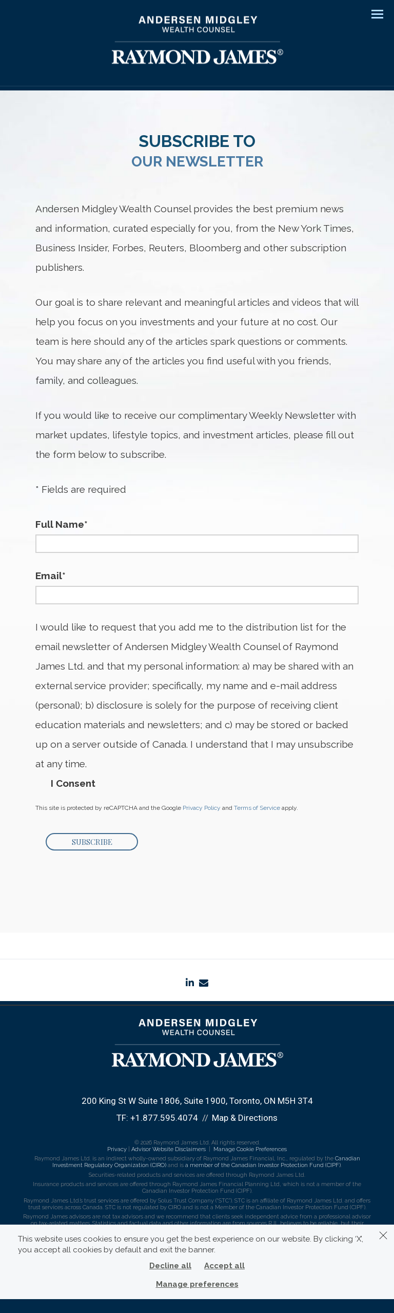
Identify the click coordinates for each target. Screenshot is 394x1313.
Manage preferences (197, 1284)
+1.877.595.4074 (164, 1118)
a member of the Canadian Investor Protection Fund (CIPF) (263, 1165)
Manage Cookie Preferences (250, 1149)
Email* (50, 575)
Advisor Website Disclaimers (168, 1149)
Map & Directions (245, 1118)
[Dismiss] (383, 1235)
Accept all (224, 1265)
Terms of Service (257, 807)
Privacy (117, 1149)
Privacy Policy (202, 807)
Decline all (170, 1265)
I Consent (73, 784)
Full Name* (61, 524)
